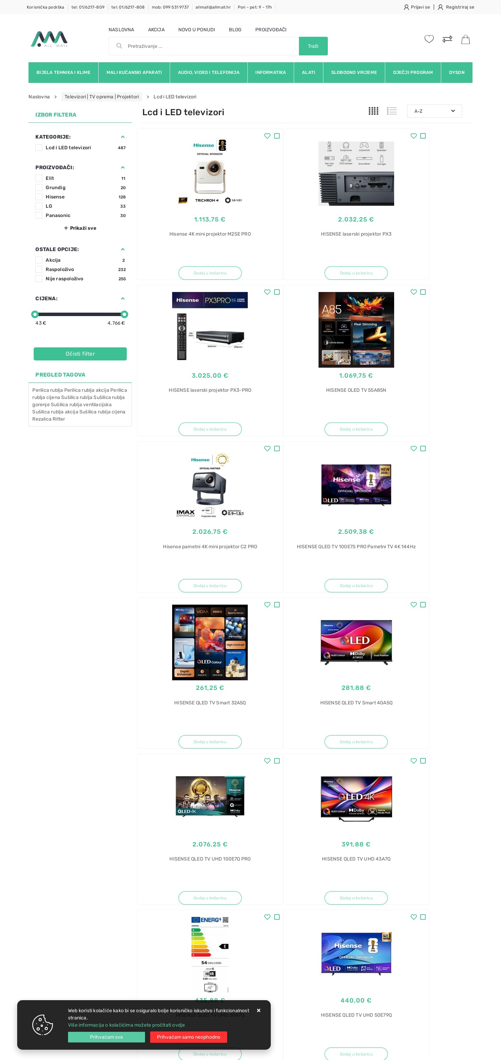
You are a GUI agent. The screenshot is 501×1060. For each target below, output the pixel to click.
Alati (308, 72)
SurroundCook (385, 996)
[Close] (106, 1037)
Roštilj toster (383, 887)
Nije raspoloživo (86, 279)
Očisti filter (80, 353)
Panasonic (86, 215)
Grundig (86, 188)
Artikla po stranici (398, 776)
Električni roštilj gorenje (395, 948)
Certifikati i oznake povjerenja (245, 940)
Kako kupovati (158, 909)
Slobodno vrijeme (354, 72)
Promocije (223, 930)
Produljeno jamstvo (234, 909)
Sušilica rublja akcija (55, 412)
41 (323, 776)
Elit (86, 178)
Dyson (457, 72)
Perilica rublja (47, 390)
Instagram (387, 835)
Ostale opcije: (57, 249)
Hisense (86, 197)
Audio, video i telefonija (209, 72)
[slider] (35, 314)
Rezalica (42, 419)
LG (86, 206)
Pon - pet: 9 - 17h (255, 7)
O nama (220, 889)
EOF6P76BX (382, 984)
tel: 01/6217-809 (87, 7)
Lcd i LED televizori (86, 148)
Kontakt (150, 899)
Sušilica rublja (76, 397)
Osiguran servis (159, 940)
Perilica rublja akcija (86, 390)
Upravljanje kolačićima (167, 951)
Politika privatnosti (233, 899)
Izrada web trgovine (452, 1050)
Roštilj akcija (383, 899)
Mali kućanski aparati (134, 72)
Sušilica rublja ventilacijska (81, 405)
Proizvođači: (54, 167)
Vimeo (421, 835)
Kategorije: (52, 137)
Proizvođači (271, 30)
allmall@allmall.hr (213, 7)
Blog (235, 30)
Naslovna (121, 30)
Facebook (316, 835)
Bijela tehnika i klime (63, 72)
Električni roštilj (386, 912)
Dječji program (413, 72)
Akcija (156, 30)
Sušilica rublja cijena (102, 412)
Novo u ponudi (196, 30)
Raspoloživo (86, 269)
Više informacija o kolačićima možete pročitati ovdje (126, 1025)
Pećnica (378, 960)
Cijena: (46, 298)
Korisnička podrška (46, 7)
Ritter (59, 419)
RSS (449, 835)
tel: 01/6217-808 (128, 7)
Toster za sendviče (390, 924)
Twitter (351, 835)
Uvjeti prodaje (158, 889)
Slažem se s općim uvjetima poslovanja (92, 854)
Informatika (270, 72)
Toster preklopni (387, 936)
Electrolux (380, 972)
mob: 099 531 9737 (170, 7)
